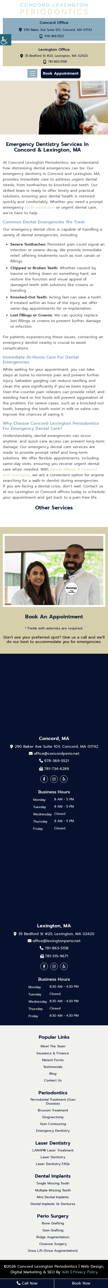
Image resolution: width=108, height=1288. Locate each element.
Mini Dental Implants (53, 1197)
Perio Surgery (53, 1216)
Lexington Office (54, 49)
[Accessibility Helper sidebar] (5, 39)
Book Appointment (60, 73)
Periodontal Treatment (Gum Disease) (53, 1102)
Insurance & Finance (53, 1054)
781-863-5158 (57, 62)
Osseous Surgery (53, 1244)
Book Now (81, 1283)
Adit (65, 1272)
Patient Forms (53, 1060)
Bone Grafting (53, 1224)
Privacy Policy (85, 1272)
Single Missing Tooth (53, 1184)
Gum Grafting (52, 1231)
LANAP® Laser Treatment (52, 1151)
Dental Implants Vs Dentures (53, 1204)
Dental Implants (53, 1176)
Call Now (27, 1283)
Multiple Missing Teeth (53, 1191)
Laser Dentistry (52, 1143)
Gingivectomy (53, 1117)
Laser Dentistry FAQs (53, 1164)
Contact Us (53, 1081)
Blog (52, 1074)
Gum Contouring (53, 1124)
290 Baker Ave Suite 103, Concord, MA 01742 (58, 30)
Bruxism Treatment (53, 1111)
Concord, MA (54, 738)
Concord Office (54, 22)
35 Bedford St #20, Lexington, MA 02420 (56, 56)
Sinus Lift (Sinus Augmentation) (53, 1251)
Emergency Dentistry (53, 1131)
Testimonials (52, 1067)
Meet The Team (53, 1047)
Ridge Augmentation (52, 1237)
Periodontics (53, 1093)
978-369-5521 (54, 36)
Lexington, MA (54, 926)
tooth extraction (40, 207)
